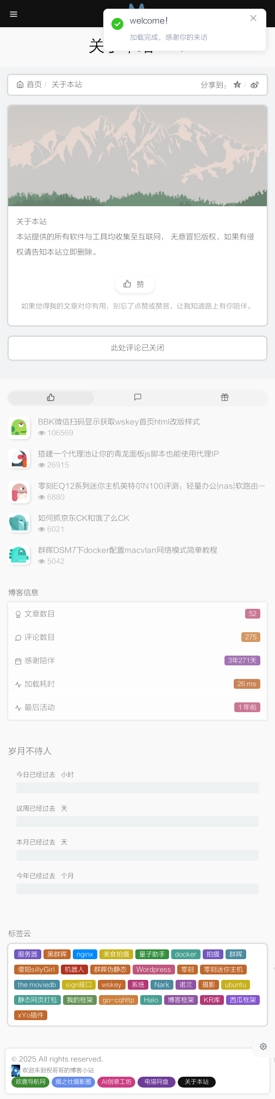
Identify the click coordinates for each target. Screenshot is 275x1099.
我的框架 (80, 1000)
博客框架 (181, 1000)
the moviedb (37, 985)
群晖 (235, 954)
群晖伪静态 (110, 969)
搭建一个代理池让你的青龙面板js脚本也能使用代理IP (128, 454)
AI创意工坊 (117, 1081)
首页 (29, 84)
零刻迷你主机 (223, 969)
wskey (112, 985)
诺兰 (185, 985)
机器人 (74, 969)
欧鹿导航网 (31, 1081)
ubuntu (235, 985)
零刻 (187, 969)
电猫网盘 (156, 1081)
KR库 (212, 1000)
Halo (151, 1000)
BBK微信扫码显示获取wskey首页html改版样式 (119, 422)
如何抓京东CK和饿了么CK (83, 518)
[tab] (50, 398)
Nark (162, 985)
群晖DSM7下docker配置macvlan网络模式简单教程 (127, 550)
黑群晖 (57, 954)
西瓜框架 (243, 1000)
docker (186, 954)
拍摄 (213, 954)
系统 (138, 985)
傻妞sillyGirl (36, 969)
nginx (85, 954)
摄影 (208, 985)
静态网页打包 (37, 1000)
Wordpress (153, 969)
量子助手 (152, 954)
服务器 (28, 954)
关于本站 (197, 1081)
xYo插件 (30, 1015)
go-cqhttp (118, 1000)
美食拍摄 (116, 954)
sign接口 (79, 985)
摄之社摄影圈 (73, 1081)
